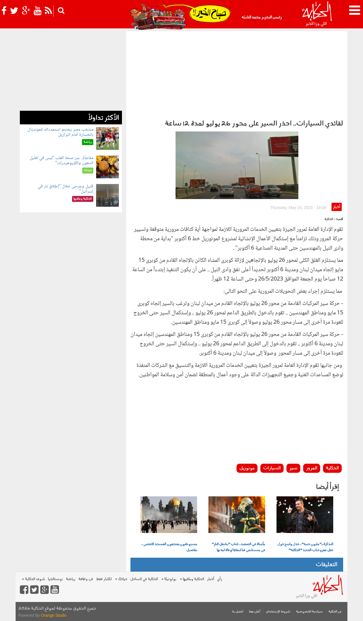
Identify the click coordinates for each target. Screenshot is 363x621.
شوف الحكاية (33, 579)
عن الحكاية (335, 611)
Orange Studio (53, 615)
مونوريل (247, 468)
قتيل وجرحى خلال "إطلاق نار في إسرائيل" (66, 189)
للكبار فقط (104, 579)
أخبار (336, 207)
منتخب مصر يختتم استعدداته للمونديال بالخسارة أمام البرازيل (60, 132)
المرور (311, 468)
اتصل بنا (237, 611)
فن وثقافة (85, 579)
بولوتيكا (168, 579)
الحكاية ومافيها (192, 579)
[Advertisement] (236, 74)
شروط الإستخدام (278, 611)
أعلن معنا (254, 611)
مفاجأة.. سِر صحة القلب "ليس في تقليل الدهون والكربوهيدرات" (62, 160)
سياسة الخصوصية (309, 611)
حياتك (121, 579)
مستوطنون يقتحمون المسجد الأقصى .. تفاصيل (169, 547)
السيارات (272, 468)
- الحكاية (329, 219)
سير (293, 468)
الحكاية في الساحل (144, 579)
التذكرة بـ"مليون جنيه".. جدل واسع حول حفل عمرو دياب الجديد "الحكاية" (305, 547)
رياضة (70, 579)
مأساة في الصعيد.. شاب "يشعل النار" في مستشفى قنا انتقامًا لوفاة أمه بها (238, 547)
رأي (219, 579)
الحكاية (332, 468)
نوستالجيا (55, 579)
